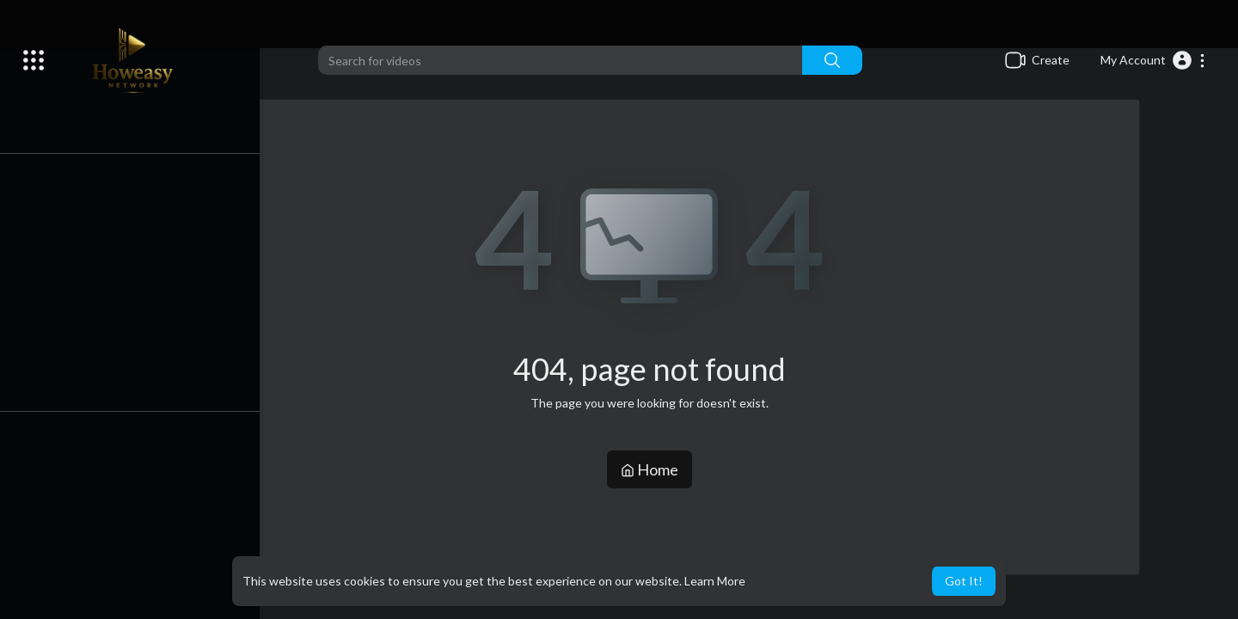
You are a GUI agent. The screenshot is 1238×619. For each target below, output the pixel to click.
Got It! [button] (964, 580)
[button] (1153, 60)
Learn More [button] (714, 580)
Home (654, 469)
